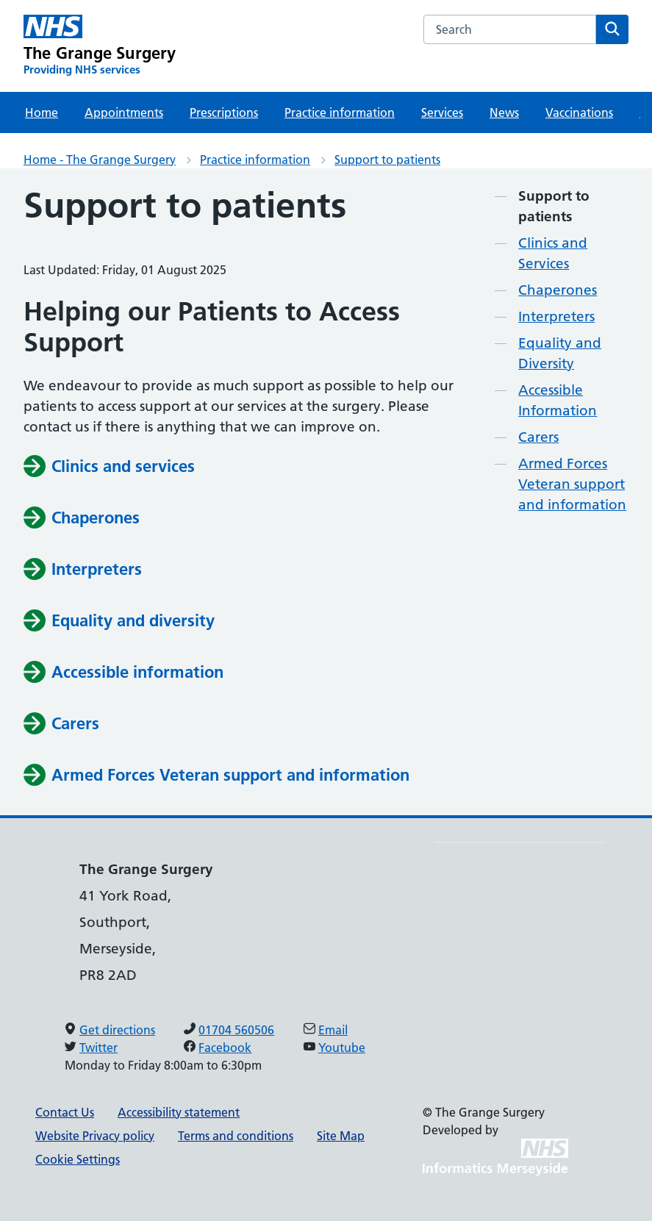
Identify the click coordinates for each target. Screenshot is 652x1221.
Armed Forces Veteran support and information (572, 484)
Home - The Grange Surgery (100, 159)
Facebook (224, 1047)
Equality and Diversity (559, 353)
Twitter (98, 1047)
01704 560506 (236, 1030)
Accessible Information (557, 400)
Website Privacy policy (94, 1135)
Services (442, 112)
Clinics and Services (552, 253)
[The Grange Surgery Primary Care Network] (100, 46)
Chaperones (557, 290)
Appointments (124, 112)
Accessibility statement (179, 1112)
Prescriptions (224, 112)
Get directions (117, 1030)
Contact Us (64, 1112)
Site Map (341, 1135)
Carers (538, 437)
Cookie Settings (77, 1159)
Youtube (341, 1047)
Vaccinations (579, 112)
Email (333, 1030)
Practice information (339, 112)
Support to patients (387, 159)
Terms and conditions (235, 1135)
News (504, 112)
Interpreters (556, 316)
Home (41, 112)
